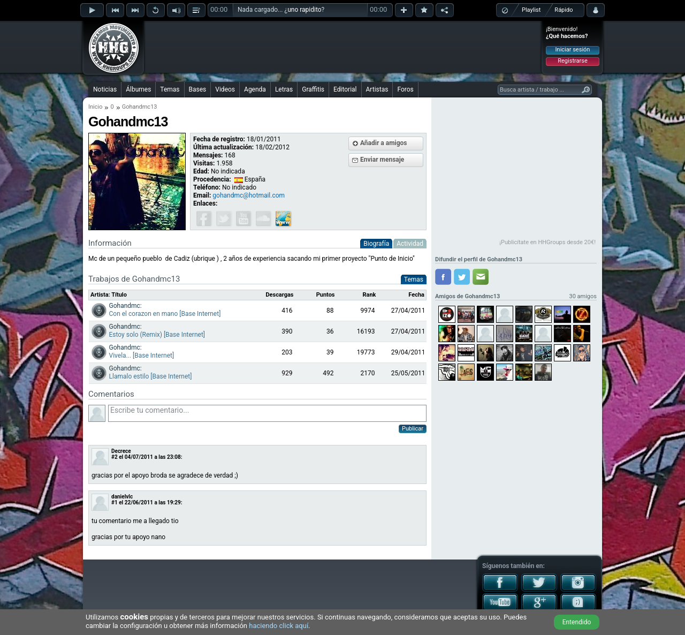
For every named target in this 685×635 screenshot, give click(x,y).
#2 (114, 457)
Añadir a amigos (383, 143)
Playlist (531, 9)
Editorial (344, 89)
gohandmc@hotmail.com (248, 195)
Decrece (121, 451)
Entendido (576, 622)
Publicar (412, 428)
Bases (198, 89)
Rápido (563, 9)
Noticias (105, 89)
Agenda (255, 89)
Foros (405, 89)
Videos (225, 89)
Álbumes (138, 89)
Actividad (410, 243)
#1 (114, 502)
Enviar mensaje (382, 159)
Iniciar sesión (572, 49)
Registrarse (572, 60)
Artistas (377, 89)
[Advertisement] (343, 46)
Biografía (376, 243)
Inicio (95, 106)
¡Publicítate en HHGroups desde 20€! (547, 242)
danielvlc (122, 497)
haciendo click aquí (278, 626)
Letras (284, 89)
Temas (169, 89)
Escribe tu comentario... (267, 413)
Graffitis (313, 89)
